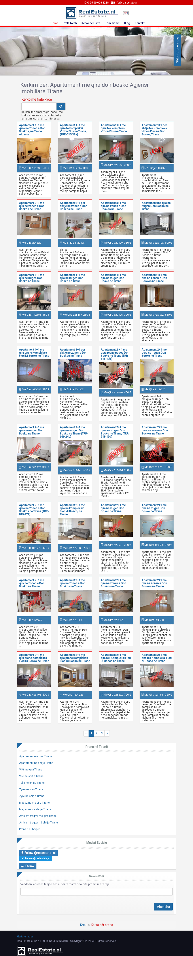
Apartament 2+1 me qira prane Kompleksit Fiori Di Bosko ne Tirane (34, 658)
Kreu (83, 925)
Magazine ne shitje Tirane (35, 809)
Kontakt (140, 23)
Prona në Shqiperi (29, 829)
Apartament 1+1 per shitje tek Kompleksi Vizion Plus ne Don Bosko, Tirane (154, 129)
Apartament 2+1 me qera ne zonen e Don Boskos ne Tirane (155, 430)
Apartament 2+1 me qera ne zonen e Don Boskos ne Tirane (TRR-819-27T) (34, 509)
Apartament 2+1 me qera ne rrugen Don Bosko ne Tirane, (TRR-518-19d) (115, 432)
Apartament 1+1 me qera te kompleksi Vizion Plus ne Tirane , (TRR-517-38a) (73, 129)
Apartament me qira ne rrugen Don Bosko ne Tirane (156, 206)
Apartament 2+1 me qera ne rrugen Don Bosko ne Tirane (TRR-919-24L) (74, 432)
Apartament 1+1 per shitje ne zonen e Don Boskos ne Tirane (73, 352)
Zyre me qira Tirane (31, 789)
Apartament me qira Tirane (35, 756)
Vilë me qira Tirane (30, 769)
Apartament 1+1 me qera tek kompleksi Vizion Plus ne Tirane (114, 128)
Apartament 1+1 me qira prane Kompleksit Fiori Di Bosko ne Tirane (34, 352)
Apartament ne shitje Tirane (36, 762)
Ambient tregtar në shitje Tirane (38, 822)
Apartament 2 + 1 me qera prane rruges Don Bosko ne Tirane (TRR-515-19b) (115, 354)
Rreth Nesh (70, 23)
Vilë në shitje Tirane (31, 776)
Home (54, 23)
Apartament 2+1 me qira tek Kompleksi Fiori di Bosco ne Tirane (157, 658)
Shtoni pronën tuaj (177, 50)
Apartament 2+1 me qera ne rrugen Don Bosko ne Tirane (154, 352)
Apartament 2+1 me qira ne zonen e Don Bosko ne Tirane (31, 583)
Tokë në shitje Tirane (32, 782)
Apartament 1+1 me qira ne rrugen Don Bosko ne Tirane (31, 278)
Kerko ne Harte (90, 23)
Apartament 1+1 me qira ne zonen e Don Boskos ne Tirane (154, 278)
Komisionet (112, 23)
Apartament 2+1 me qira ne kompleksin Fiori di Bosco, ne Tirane (72, 509)
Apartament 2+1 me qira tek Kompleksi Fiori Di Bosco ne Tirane (116, 658)
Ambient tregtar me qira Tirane (38, 816)
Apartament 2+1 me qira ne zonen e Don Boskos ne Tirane (31, 206)
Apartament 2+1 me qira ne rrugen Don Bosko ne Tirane (113, 508)
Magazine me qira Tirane (34, 802)
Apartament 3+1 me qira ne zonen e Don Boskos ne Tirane (113, 206)
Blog (127, 23)
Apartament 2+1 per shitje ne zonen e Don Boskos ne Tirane (73, 206)
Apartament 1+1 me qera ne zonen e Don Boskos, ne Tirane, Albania (32, 129)
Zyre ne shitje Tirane (31, 796)
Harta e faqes (25, 936)
